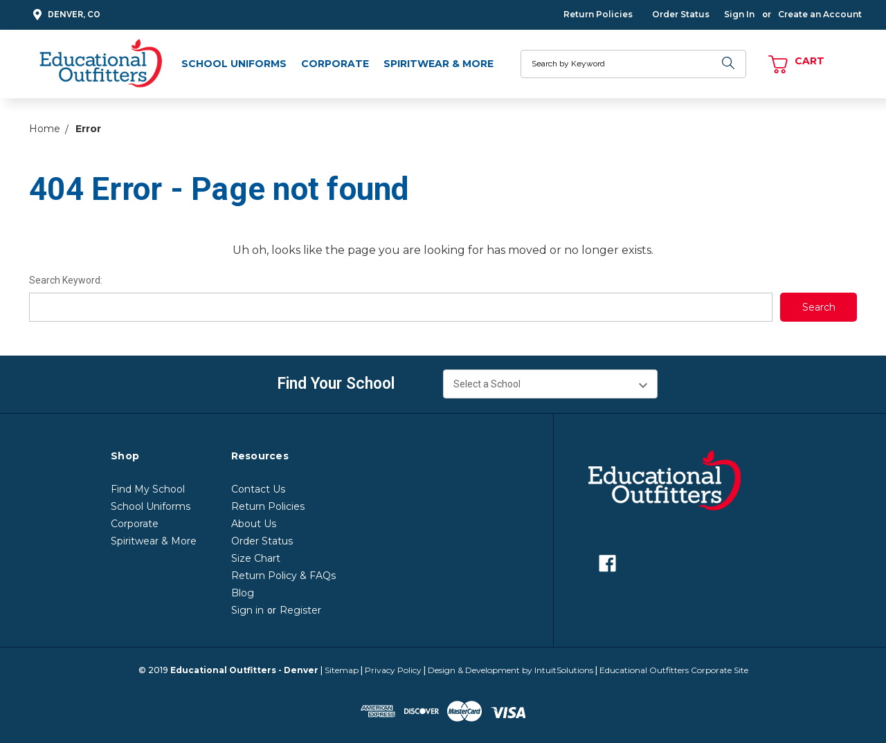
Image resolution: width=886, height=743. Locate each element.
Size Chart (255, 558)
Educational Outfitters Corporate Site (673, 670)
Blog (242, 593)
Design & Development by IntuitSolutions (510, 670)
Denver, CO (64, 15)
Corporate (335, 63)
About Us (253, 523)
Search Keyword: (65, 280)
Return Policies (598, 14)
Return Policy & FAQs (283, 575)
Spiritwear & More (438, 63)
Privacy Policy (393, 670)
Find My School (148, 489)
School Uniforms (234, 63)
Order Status (680, 14)
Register (300, 610)
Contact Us (258, 489)
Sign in (247, 610)
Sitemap (342, 670)
